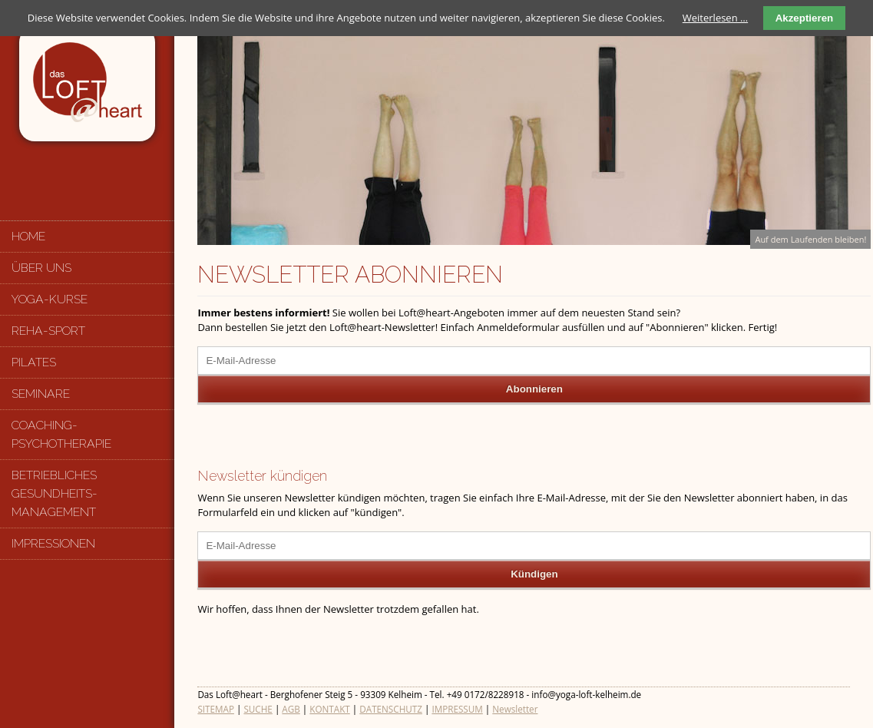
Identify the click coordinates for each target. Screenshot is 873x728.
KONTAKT (329, 709)
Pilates (34, 362)
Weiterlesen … (715, 18)
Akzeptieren (804, 18)
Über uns (41, 267)
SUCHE (257, 709)
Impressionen (53, 543)
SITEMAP (215, 709)
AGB (290, 709)
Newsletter (514, 709)
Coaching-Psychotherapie (61, 434)
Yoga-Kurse (50, 299)
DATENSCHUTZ (390, 709)
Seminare (41, 393)
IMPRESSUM (457, 709)
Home (28, 236)
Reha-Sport (48, 330)
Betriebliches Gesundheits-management (55, 493)
